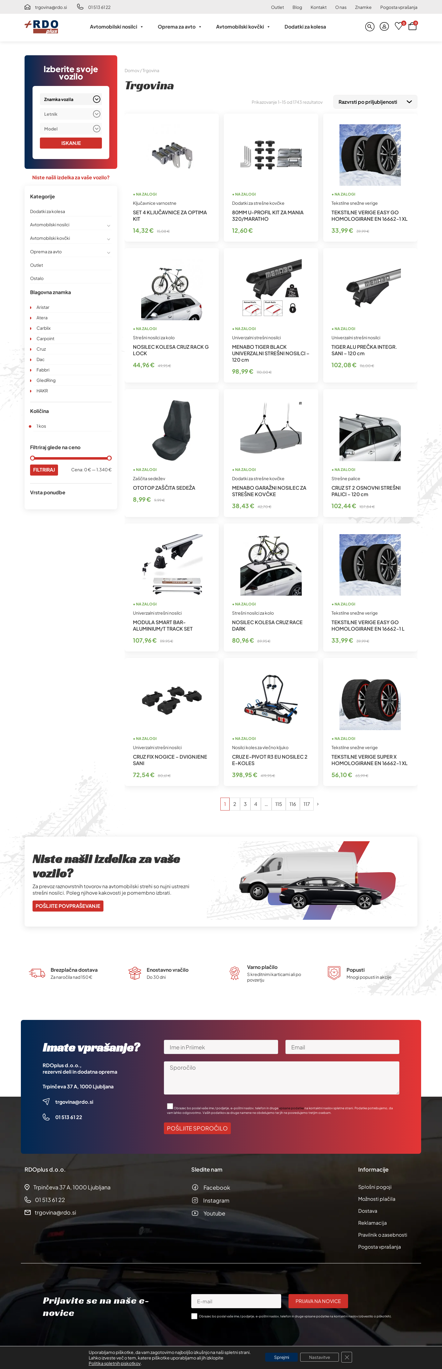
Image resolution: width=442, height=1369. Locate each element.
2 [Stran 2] (234, 802)
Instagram (216, 1199)
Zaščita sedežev (149, 477)
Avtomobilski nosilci (117, 27)
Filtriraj (44, 470)
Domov (132, 70)
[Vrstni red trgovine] (375, 101)
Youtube (214, 1211)
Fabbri (43, 369)
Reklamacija (372, 1221)
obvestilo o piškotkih (374, 1315)
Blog (297, 7)
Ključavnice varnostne (154, 201)
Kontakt (319, 7)
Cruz (41, 349)
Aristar (43, 307)
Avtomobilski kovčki (243, 27)
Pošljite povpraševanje (68, 904)
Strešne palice (346, 477)
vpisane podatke (291, 1107)
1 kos (41, 426)
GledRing (46, 380)
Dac (41, 359)
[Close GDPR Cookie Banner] (348, 1357)
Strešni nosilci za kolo (154, 336)
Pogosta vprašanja (398, 7)
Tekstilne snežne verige (355, 201)
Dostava (367, 1209)
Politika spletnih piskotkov (113, 1363)
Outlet (277, 7)
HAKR (42, 390)
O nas (341, 7)
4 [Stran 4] (255, 802)
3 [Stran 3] (245, 802)
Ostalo (37, 278)
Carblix (44, 328)
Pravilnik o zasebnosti (382, 1233)
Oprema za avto (180, 27)
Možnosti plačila (376, 1197)
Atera (42, 317)
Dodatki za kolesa (305, 26)
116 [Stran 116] (292, 802)
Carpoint (45, 338)
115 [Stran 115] (278, 802)
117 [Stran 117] (307, 802)
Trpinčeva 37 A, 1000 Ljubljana (78, 1085)
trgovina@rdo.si (51, 7)
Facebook (217, 1186)
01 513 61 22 (99, 7)
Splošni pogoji (375, 1185)
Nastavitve (320, 1357)
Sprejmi (281, 1357)
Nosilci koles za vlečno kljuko (260, 746)
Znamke (363, 7)
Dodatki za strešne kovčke (258, 201)
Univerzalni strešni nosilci (256, 336)
